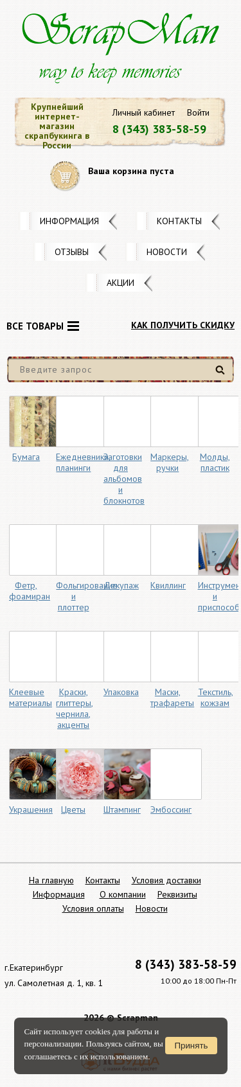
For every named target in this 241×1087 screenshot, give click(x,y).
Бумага (26, 457)
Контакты (179, 221)
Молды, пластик (215, 462)
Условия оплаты (93, 908)
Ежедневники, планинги (83, 462)
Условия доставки (166, 880)
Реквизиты (177, 894)
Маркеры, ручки (169, 462)
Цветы (73, 809)
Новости (167, 252)
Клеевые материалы (30, 697)
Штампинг (122, 809)
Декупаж (121, 585)
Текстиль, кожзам (215, 697)
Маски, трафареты (172, 697)
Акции (120, 282)
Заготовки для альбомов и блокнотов (124, 478)
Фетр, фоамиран (29, 590)
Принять (191, 1045)
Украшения (31, 809)
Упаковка (121, 692)
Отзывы (72, 252)
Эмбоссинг (171, 809)
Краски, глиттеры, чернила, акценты (74, 708)
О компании (123, 894)
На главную (51, 880)
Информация (69, 221)
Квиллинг (168, 585)
